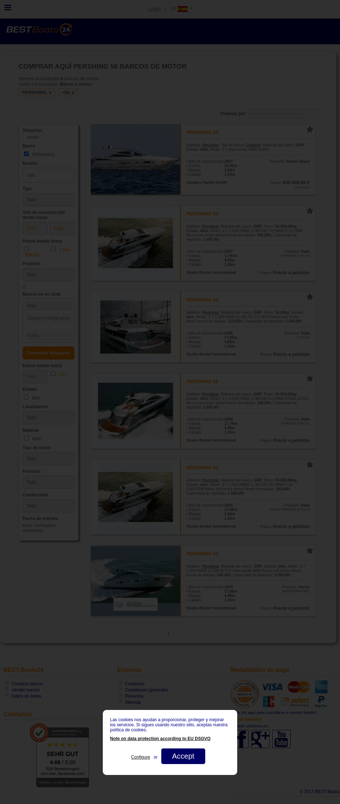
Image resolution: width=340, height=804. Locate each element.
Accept (183, 756)
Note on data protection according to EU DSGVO (160, 738)
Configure (140, 757)
